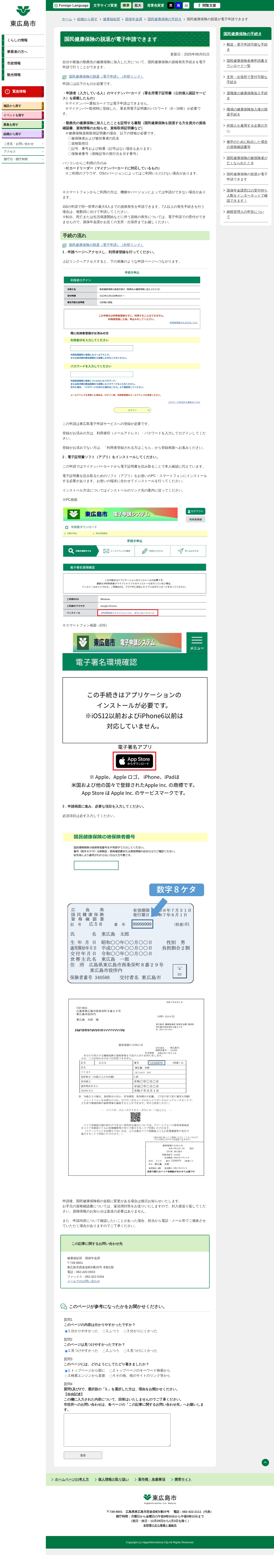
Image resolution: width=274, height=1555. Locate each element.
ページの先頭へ (265, 1469)
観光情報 (14, 75)
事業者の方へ (17, 52)
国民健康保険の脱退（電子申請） (94, 76)
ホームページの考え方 (72, 1486)
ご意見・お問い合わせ (19, 143)
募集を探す (10, 124)
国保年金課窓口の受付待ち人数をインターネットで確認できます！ (247, 195)
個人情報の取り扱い (113, 1486)
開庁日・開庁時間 (16, 159)
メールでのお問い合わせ (83, 1281)
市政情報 (14, 63)
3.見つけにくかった (140, 1350)
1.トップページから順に (85, 1370)
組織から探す (12, 134)
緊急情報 (19, 91)
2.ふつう (111, 1331)
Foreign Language (73, 5)
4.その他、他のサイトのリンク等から (140, 1375)
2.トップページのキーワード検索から (140, 1370)
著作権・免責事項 (151, 1486)
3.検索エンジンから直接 (85, 1375)
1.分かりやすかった (81, 1331)
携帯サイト (182, 1486)
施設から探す (12, 106)
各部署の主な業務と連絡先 (160, 1531)
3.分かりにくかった (140, 1331)
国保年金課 (133, 19)
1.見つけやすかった (81, 1350)
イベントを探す (13, 115)
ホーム (67, 19)
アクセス (10, 151)
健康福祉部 (111, 19)
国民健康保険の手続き (165, 19)
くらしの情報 (17, 40)
